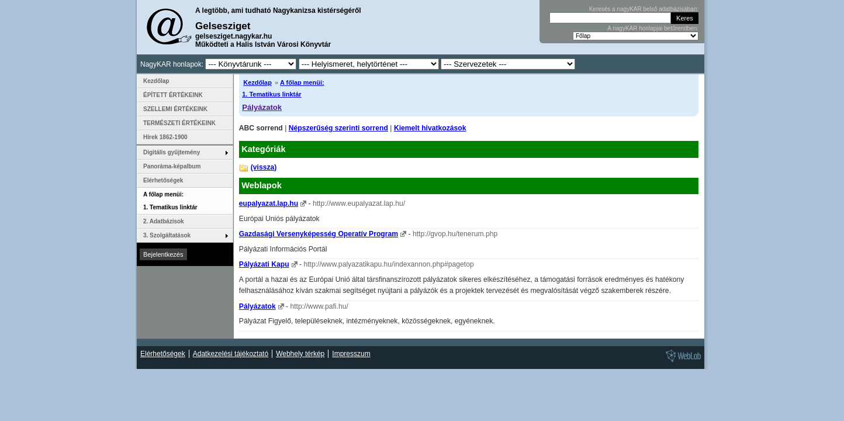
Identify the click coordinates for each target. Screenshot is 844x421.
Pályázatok (262, 107)
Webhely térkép (300, 354)
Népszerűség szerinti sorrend (338, 128)
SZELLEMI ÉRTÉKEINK (175, 109)
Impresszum (351, 354)
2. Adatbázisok (163, 221)
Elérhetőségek (163, 180)
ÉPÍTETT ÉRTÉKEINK (173, 95)
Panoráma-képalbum (171, 166)
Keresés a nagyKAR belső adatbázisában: (643, 9)
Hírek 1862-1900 (165, 137)
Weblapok (261, 185)
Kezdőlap (257, 82)
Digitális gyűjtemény (171, 152)
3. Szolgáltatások (167, 235)
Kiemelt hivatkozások (430, 128)
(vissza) (264, 167)
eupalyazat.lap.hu (268, 203)
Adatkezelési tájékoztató (230, 354)
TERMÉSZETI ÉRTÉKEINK (179, 123)
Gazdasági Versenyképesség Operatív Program (318, 234)
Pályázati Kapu (264, 264)
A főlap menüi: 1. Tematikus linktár (170, 200)
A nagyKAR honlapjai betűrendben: (652, 28)
